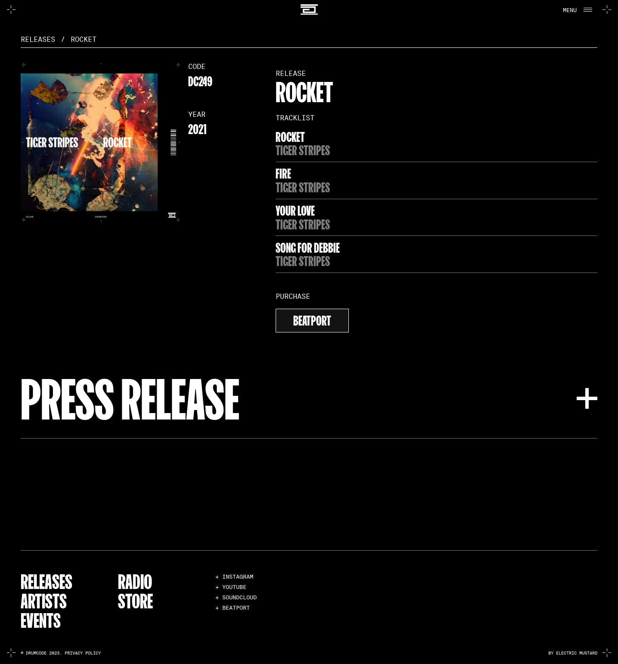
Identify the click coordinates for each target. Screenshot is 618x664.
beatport (312, 319)
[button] (576, 9)
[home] (309, 9)
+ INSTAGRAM (234, 576)
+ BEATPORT (232, 607)
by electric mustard (572, 653)
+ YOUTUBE (230, 587)
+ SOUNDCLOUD (236, 597)
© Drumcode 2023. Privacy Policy (61, 653)
